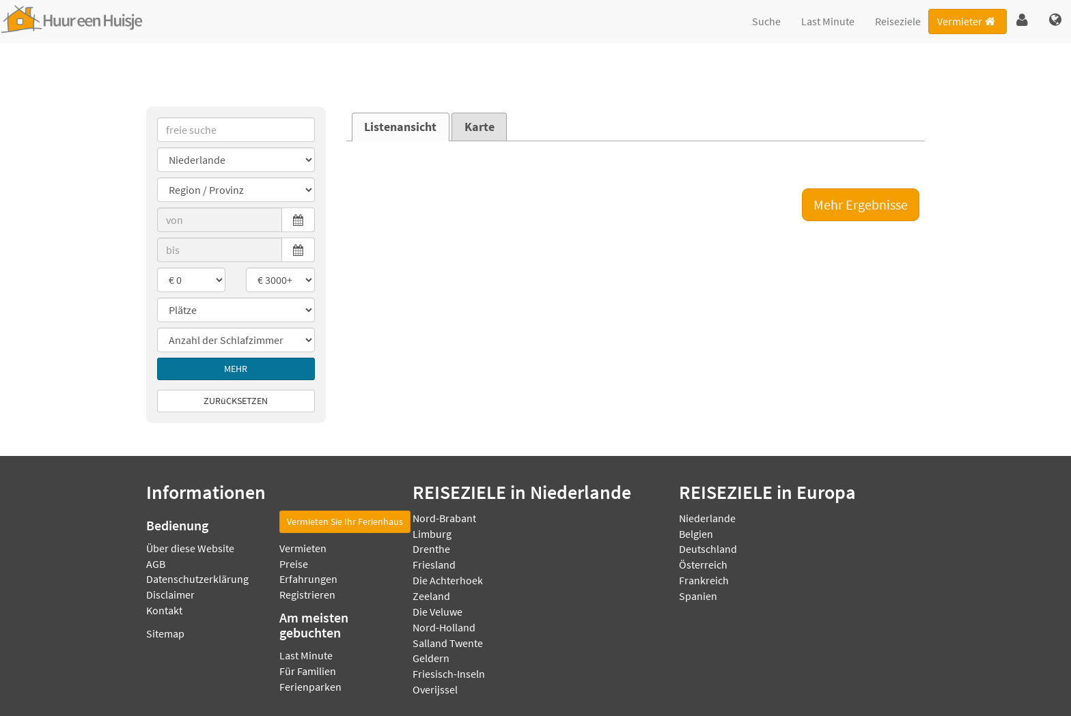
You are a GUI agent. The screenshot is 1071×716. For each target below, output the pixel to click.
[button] (1022, 20)
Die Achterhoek (448, 580)
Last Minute (827, 21)
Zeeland (431, 596)
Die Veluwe (437, 611)
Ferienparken (310, 686)
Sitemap (165, 633)
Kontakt (164, 610)
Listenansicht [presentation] (400, 126)
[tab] (400, 127)
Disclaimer (170, 594)
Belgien (696, 534)
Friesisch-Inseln (449, 674)
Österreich (703, 564)
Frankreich (704, 580)
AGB (155, 564)
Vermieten (302, 548)
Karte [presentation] (479, 126)
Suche (766, 21)
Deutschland (708, 549)
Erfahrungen (308, 579)
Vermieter (967, 21)
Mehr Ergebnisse (860, 204)
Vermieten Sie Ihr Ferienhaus (345, 521)
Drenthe (431, 549)
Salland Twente (448, 643)
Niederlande (707, 518)
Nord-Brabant (444, 518)
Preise (293, 564)
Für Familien (307, 671)
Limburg (432, 534)
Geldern (431, 658)
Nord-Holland (444, 627)
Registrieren (307, 594)
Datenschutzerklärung (197, 579)
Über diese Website (190, 548)
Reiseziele (898, 21)
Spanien (698, 596)
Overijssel (435, 689)
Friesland (434, 564)
